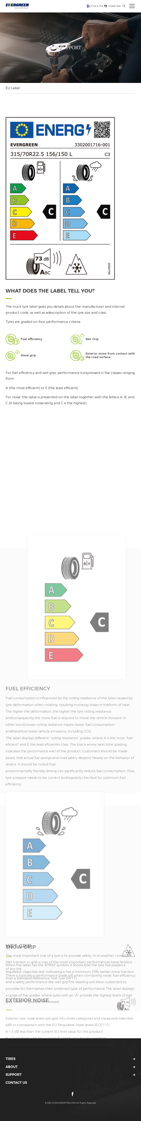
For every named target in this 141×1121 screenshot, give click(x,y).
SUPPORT (14, 1075)
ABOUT (12, 1067)
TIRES (10, 1059)
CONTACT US (16, 1083)
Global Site (114, 5)
